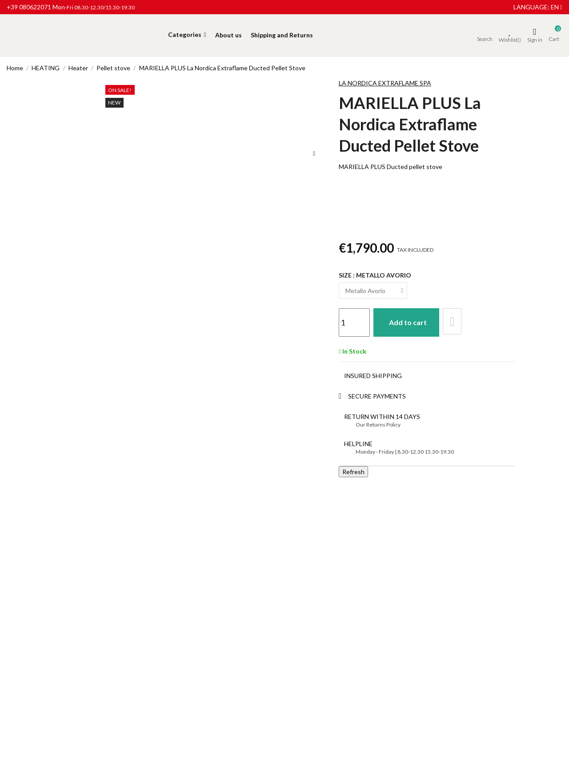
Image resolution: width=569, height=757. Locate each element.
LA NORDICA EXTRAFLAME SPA (385, 83)
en (556, 7)
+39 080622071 (29, 7)
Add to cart (411, 321)
